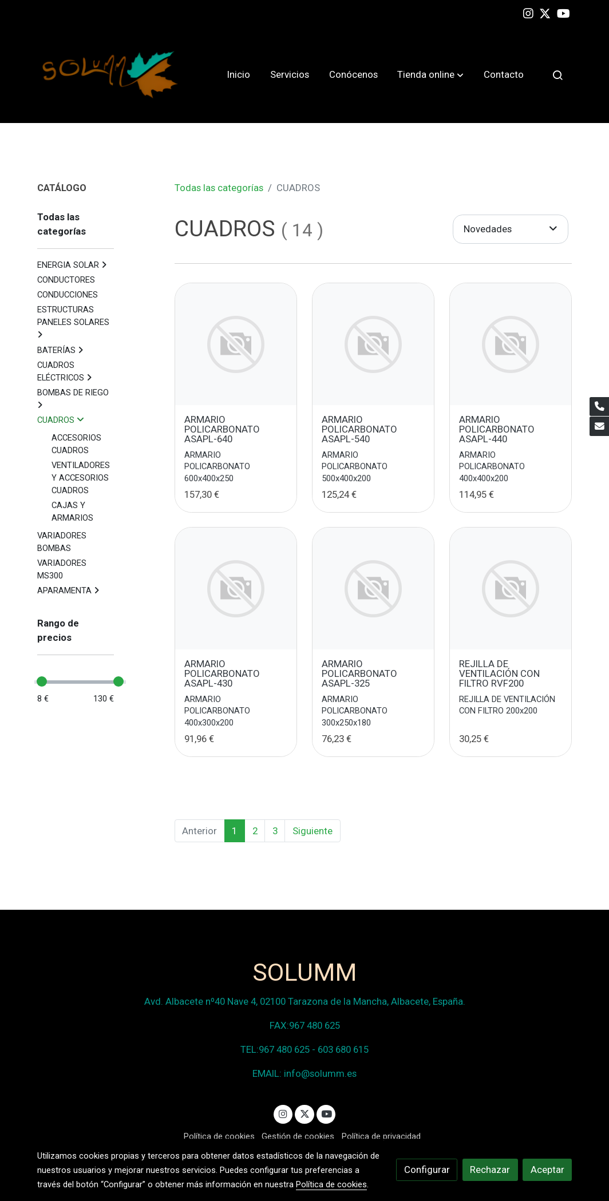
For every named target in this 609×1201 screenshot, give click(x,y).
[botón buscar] (557, 75)
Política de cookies (219, 1136)
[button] (430, 75)
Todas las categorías (219, 187)
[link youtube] (563, 12)
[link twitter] (545, 12)
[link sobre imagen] (236, 344)
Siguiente (312, 831)
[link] (110, 74)
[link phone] (599, 407)
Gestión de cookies (298, 1136)
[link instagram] (528, 12)
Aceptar (547, 1169)
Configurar (427, 1169)
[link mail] (599, 426)
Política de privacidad (381, 1136)
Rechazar (490, 1169)
